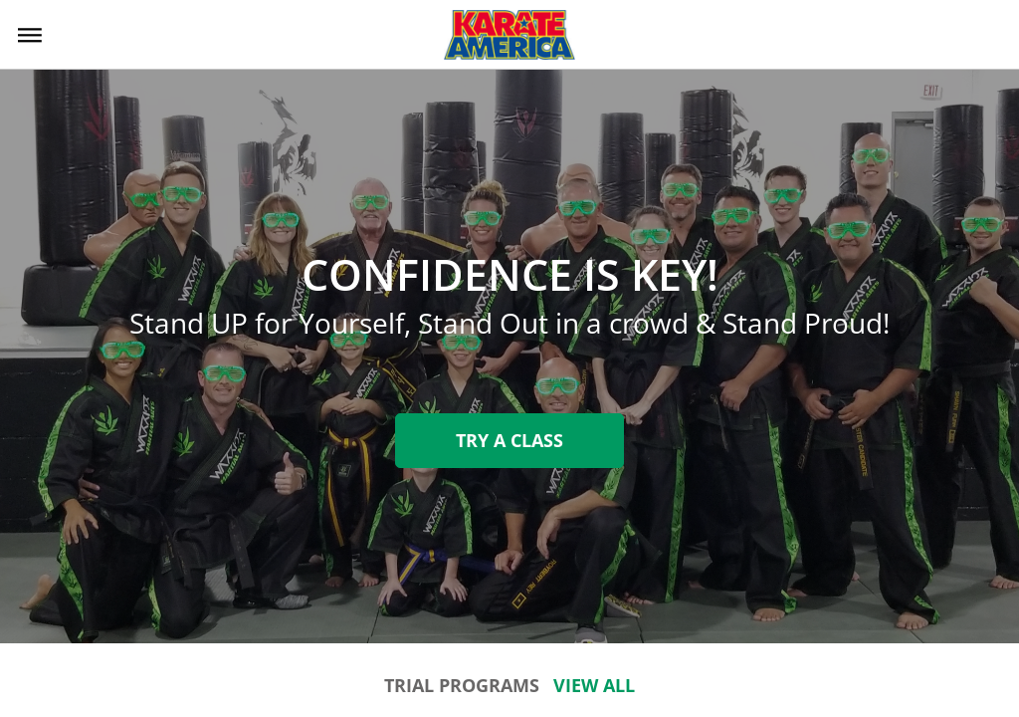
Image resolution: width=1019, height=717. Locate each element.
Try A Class (509, 440)
